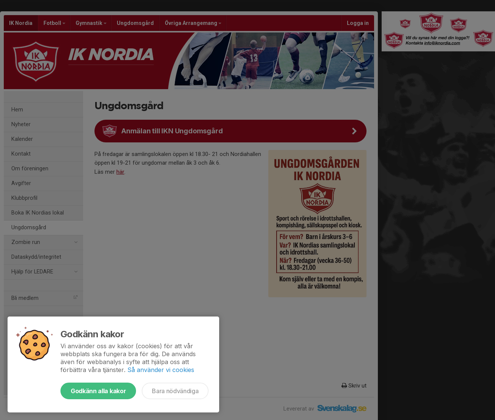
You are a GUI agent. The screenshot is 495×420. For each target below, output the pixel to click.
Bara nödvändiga (175, 391)
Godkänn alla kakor (98, 391)
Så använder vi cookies (160, 370)
